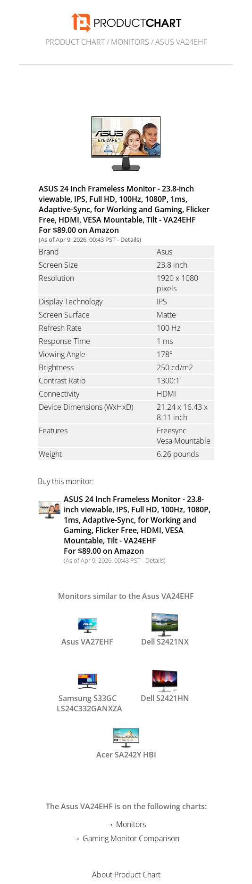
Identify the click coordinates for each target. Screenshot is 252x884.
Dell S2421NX (165, 630)
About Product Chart (126, 874)
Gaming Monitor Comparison (131, 838)
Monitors (130, 42)
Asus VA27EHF (87, 630)
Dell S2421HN (165, 686)
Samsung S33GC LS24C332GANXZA (87, 690)
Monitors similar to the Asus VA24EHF (126, 596)
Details (129, 239)
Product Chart (75, 42)
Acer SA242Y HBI (126, 743)
